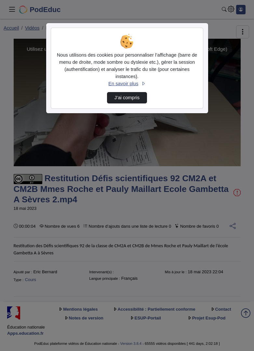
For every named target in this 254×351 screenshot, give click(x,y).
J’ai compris (127, 97)
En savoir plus (126, 83)
